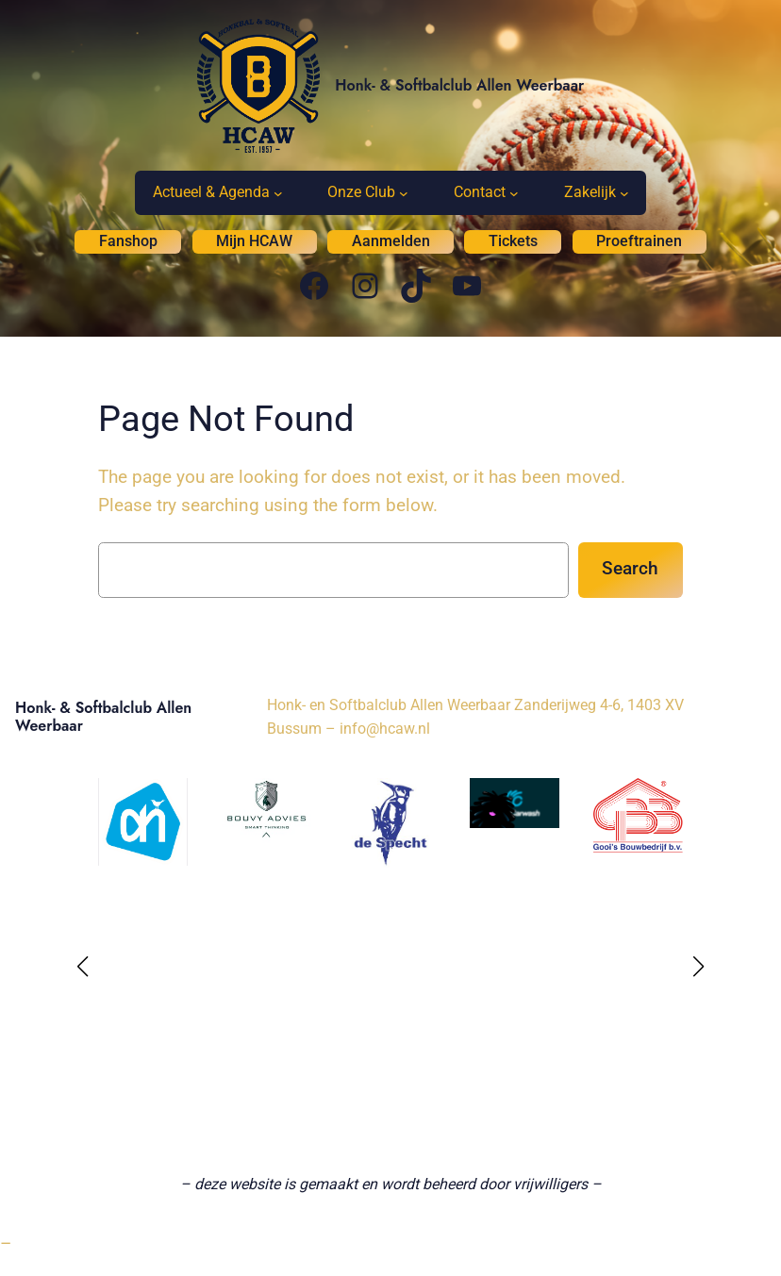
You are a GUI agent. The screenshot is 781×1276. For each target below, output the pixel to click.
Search (630, 568)
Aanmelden (391, 241)
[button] (83, 966)
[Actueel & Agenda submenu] (278, 193)
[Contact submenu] (514, 193)
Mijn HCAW (254, 241)
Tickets (513, 241)
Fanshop (128, 241)
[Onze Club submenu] (403, 193)
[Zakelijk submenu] (624, 193)
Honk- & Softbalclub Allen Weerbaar (459, 85)
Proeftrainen (639, 241)
